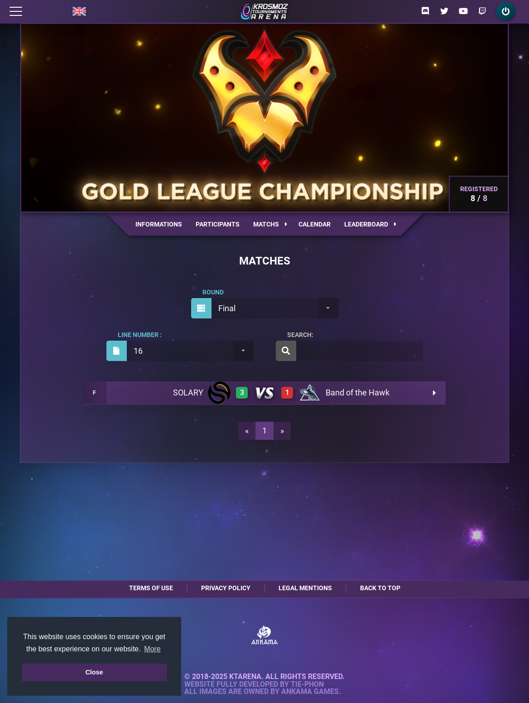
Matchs (270, 224)
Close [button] (94, 672)
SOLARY (188, 392)
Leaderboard (370, 224)
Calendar (314, 224)
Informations (158, 224)
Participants (218, 224)
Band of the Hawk (358, 392)
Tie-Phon (307, 684)
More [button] (152, 649)
